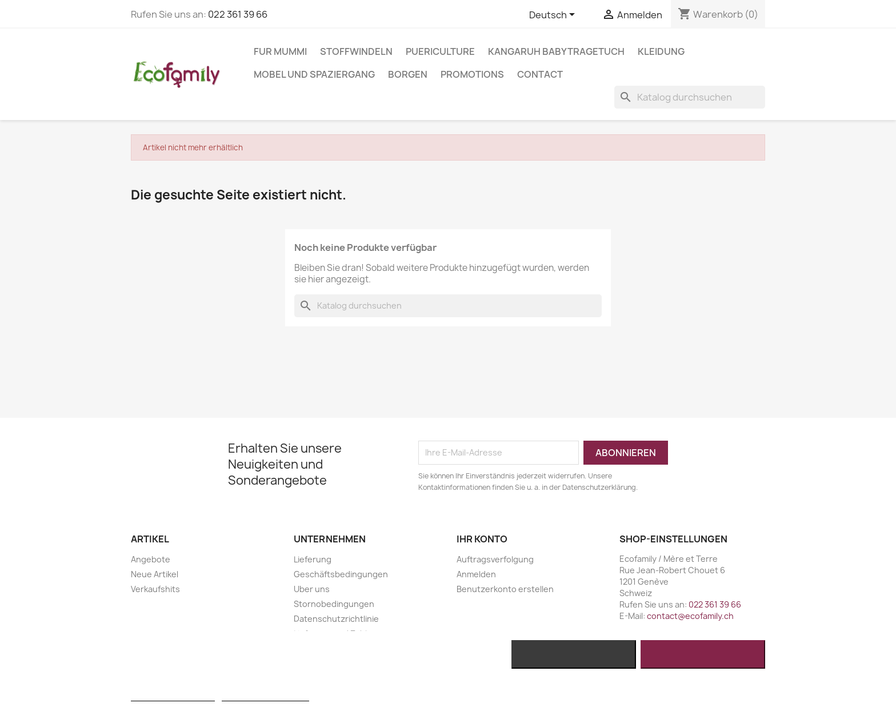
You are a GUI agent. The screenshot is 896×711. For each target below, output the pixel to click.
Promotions (472, 74)
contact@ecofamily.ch (690, 615)
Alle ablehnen (573, 654)
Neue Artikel (154, 574)
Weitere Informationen (173, 696)
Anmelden (476, 574)
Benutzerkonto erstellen (505, 589)
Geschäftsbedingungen (341, 574)
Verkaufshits (155, 589)
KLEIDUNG (661, 51)
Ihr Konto (482, 539)
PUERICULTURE (440, 51)
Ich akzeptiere (703, 654)
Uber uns (312, 589)
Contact (540, 74)
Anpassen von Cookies (265, 696)
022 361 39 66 (237, 14)
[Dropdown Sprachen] (554, 15)
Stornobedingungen (334, 603)
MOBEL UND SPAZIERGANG (314, 74)
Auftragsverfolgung (495, 559)
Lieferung (312, 559)
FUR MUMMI (280, 51)
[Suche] (689, 97)
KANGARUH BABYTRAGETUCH (556, 51)
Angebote (150, 559)
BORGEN (407, 74)
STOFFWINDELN (356, 51)
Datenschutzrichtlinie (336, 618)
